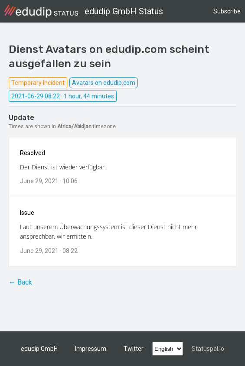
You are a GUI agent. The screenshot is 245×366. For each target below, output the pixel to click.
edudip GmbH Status (83, 11)
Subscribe (227, 11)
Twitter (134, 348)
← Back (20, 282)
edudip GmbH (39, 348)
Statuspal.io (208, 348)
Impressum (90, 348)
